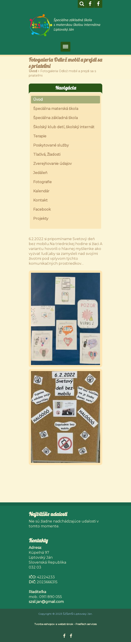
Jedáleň (40, 173)
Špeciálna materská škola (55, 109)
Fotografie (42, 182)
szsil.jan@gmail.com (46, 602)
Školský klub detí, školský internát (63, 127)
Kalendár (41, 191)
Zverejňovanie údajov (52, 164)
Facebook (42, 209)
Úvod (33, 71)
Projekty (40, 218)
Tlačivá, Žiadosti (46, 154)
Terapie (39, 136)
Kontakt (40, 200)
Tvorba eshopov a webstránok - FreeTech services (65, 624)
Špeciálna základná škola (55, 118)
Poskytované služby (51, 145)
